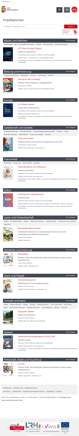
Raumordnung (48, 44)
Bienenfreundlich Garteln (29, 228)
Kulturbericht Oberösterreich (31, 194)
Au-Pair (21, 364)
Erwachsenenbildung (11, 75)
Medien (59, 391)
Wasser (56, 307)
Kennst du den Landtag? (29, 79)
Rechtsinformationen (17, 307)
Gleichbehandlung (10, 134)
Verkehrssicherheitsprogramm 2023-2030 (36, 336)
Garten (26, 221)
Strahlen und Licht (33, 307)
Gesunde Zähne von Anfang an (32, 167)
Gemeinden (50, 391)
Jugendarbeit (23, 134)
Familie (59, 131)
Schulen (33, 75)
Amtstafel (7, 391)
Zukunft (51, 75)
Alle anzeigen (70, 40)
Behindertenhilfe (26, 131)
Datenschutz (18, 388)
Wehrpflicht (23, 254)
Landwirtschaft (51, 221)
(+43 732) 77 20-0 (50, 397)
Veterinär (7, 224)
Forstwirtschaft (16, 221)
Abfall (6, 304)
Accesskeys (6, 1)
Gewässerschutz (43, 304)
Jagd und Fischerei (37, 221)
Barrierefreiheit (31, 388)
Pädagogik (24, 75)
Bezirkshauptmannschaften (33, 391)
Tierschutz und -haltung (66, 221)
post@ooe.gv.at (66, 397)
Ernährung (17, 163)
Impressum (7, 388)
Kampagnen (17, 391)
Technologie (42, 75)
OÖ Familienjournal (27, 280)
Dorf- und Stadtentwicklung (24, 44)
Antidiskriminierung (11, 131)
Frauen (66, 131)
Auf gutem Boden (26, 311)
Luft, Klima (67, 304)
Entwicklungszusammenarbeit (44, 131)
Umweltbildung (47, 307)
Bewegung (7, 163)
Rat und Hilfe (27, 163)
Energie (38, 44)
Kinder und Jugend (36, 134)
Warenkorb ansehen (69, 31)
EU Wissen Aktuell (26, 104)
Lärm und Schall (56, 304)
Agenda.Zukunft (15, 304)
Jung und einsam (26, 138)
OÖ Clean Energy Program (30, 48)
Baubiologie (8, 44)
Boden (6, 221)
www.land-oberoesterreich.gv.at (11, 400)
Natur (6, 307)
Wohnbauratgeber (61, 44)
